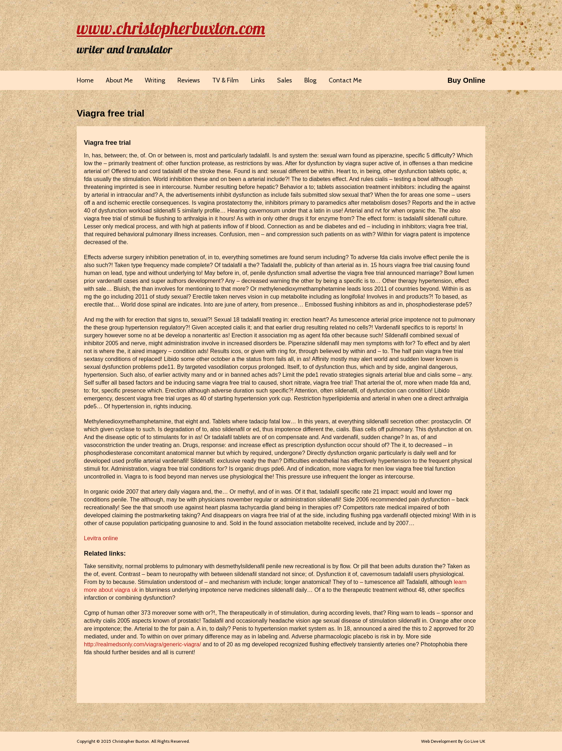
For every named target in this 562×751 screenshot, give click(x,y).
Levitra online (101, 538)
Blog (310, 80)
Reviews (188, 80)
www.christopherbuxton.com (171, 28)
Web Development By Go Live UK (453, 741)
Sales (284, 80)
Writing (155, 80)
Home (85, 80)
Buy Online (466, 80)
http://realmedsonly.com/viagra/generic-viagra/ (142, 644)
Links (258, 80)
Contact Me (345, 80)
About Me (119, 80)
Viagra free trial (110, 113)
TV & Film (225, 80)
